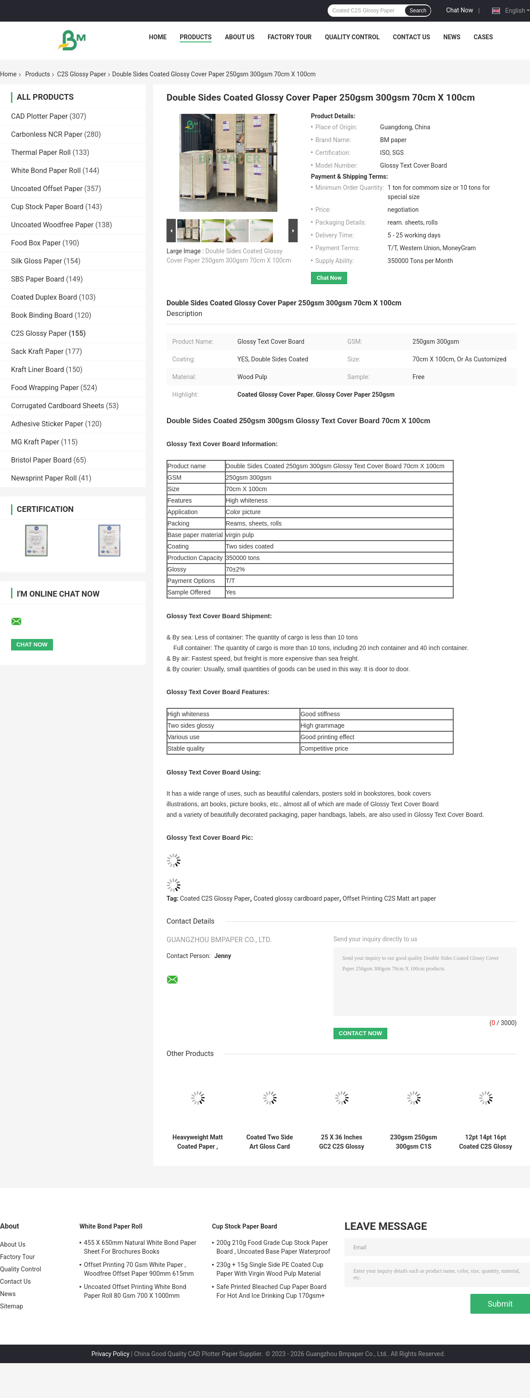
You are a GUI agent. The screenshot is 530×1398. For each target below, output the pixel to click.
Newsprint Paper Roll (44, 478)
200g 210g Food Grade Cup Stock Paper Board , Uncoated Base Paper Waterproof (273, 1247)
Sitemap (11, 1306)
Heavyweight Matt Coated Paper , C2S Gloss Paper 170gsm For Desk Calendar (198, 1142)
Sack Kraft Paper (37, 351)
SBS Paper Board (37, 279)
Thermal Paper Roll (41, 152)
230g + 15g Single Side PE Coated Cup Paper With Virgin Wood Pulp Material (269, 1269)
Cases (483, 37)
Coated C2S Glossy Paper (215, 898)
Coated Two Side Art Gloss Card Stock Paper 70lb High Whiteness (269, 1142)
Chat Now (459, 10)
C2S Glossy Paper (81, 74)
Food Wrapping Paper (45, 387)
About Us (239, 37)
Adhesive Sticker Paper (47, 424)
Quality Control (352, 37)
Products (196, 37)
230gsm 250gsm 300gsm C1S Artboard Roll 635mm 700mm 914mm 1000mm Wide (413, 1142)
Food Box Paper (36, 243)
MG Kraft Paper (35, 442)
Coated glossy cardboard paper (296, 898)
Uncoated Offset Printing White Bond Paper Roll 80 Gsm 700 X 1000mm (135, 1291)
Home (158, 37)
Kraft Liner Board (37, 369)
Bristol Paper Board (41, 460)
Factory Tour (290, 37)
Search (417, 11)
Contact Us (411, 37)
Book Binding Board (42, 315)
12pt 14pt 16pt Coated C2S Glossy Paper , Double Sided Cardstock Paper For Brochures (485, 1142)
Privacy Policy (110, 1353)
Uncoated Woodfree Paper (52, 225)
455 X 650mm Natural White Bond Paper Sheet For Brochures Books (140, 1247)
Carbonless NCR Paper (47, 134)
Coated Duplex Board (44, 297)
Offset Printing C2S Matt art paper (389, 898)
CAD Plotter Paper (39, 116)
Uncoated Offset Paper (47, 188)
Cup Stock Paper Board (47, 207)
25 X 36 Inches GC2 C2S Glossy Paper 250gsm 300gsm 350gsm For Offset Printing (341, 1142)
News (452, 37)
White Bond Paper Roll (46, 170)
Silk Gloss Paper (36, 261)
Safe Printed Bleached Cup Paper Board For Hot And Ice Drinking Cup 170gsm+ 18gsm (271, 1292)
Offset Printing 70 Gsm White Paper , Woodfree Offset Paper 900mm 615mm (139, 1269)
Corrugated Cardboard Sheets (57, 406)
